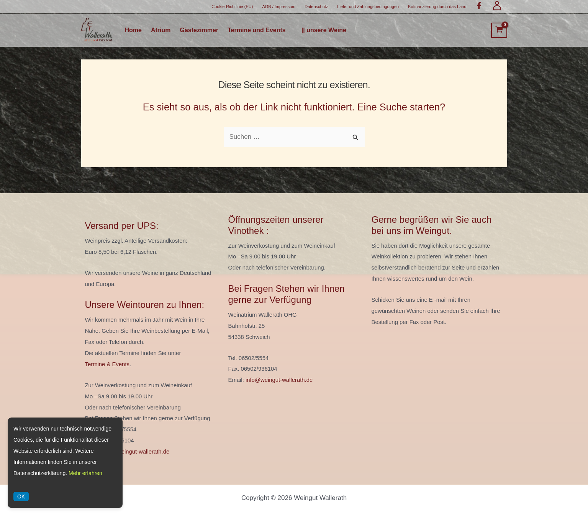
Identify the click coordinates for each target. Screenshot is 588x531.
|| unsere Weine (323, 30)
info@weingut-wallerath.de (135, 452)
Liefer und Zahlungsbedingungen (368, 6)
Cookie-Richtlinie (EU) (232, 6)
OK (21, 496)
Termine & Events (107, 364)
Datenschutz (316, 6)
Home (133, 30)
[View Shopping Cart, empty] (499, 30)
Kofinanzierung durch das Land (437, 6)
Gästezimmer (199, 30)
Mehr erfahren (85, 473)
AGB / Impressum (278, 6)
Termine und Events (257, 30)
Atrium (161, 30)
